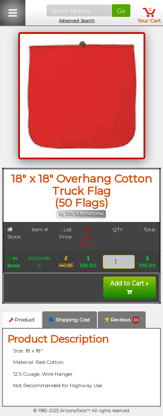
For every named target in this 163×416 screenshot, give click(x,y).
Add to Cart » (129, 287)
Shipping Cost (69, 319)
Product (22, 319)
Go (121, 11)
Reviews (122, 319)
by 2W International (81, 213)
